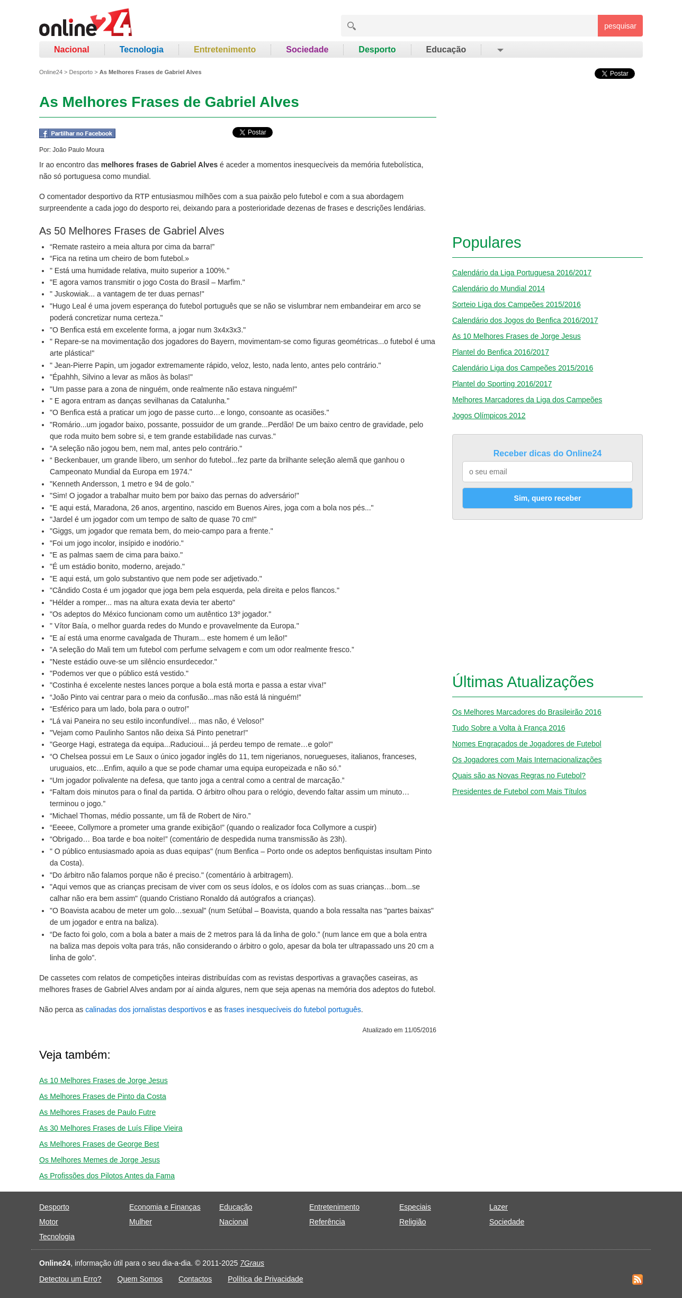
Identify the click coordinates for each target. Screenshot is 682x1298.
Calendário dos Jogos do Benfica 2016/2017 (525, 320)
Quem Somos (140, 1279)
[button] (499, 49)
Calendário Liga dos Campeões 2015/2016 (522, 368)
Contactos (195, 1279)
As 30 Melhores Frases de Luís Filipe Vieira (111, 1128)
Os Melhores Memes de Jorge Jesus (99, 1160)
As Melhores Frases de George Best (99, 1144)
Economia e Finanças (165, 1207)
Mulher (140, 1222)
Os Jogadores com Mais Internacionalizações (527, 759)
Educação (446, 49)
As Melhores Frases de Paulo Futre (97, 1112)
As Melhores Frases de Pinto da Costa (102, 1096)
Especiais (415, 1207)
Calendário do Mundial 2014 (498, 288)
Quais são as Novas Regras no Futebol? (519, 775)
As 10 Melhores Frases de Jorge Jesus (103, 1080)
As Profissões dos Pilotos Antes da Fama (107, 1175)
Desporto (377, 49)
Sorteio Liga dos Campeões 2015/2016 (516, 304)
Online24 (50, 72)
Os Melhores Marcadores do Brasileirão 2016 (527, 712)
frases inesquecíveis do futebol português (292, 1009)
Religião (412, 1222)
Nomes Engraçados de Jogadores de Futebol (527, 744)
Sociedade (307, 49)
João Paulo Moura (78, 150)
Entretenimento (225, 49)
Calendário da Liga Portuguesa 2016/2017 (521, 272)
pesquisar (620, 26)
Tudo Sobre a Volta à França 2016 (509, 728)
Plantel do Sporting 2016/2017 (502, 384)
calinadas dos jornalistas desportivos (145, 1009)
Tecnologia (142, 49)
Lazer (498, 1207)
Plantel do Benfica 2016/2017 (500, 352)
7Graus (252, 1263)
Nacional (71, 49)
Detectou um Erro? (70, 1279)
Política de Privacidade (265, 1279)
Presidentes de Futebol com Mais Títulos (519, 791)
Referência (327, 1222)
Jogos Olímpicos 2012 (489, 415)
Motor (48, 1222)
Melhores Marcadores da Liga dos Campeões (527, 399)
